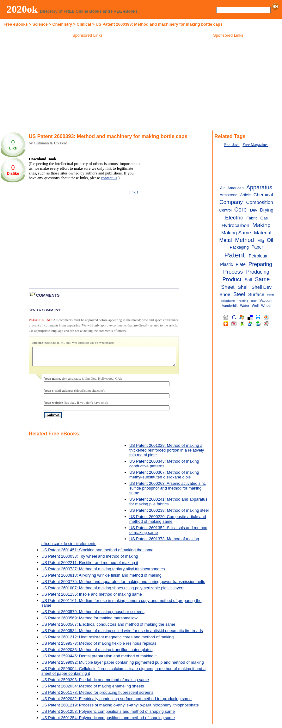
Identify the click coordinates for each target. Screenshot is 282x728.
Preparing (260, 264)
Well (255, 305)
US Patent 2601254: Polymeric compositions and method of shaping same (108, 721)
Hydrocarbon (235, 225)
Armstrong (228, 195)
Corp (240, 209)
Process (233, 272)
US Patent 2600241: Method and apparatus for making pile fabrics (168, 505)
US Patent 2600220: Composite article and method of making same (167, 523)
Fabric (252, 218)
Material (262, 232)
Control (225, 210)
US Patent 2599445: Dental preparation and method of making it (98, 659)
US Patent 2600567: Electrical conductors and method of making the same (108, 628)
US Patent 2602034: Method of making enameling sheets (92, 689)
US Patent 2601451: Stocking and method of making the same (97, 553)
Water (244, 305)
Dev (253, 210)
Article (245, 195)
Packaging (239, 247)
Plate (241, 264)
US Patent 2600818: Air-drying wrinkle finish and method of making (101, 579)
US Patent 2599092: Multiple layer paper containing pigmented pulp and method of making (122, 666)
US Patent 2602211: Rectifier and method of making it (89, 566)
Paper (257, 247)
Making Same (236, 232)
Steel (239, 294)
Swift (270, 295)
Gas (264, 218)
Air (222, 188)
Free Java (232, 144)
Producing (257, 272)
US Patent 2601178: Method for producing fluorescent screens (97, 696)
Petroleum (259, 256)
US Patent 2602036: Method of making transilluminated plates (96, 653)
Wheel (266, 305)
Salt (248, 279)
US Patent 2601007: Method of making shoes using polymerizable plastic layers (112, 591)
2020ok (22, 9)
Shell (243, 287)
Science (39, 24)
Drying (266, 209)
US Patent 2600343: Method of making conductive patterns (164, 467)
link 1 (134, 192)
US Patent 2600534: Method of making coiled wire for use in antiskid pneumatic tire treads (122, 634)
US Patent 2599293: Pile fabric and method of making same (95, 683)
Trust (253, 300)
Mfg (260, 240)
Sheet (228, 287)
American (235, 188)
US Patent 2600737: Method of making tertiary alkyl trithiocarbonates (103, 572)
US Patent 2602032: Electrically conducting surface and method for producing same (116, 702)
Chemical (263, 194)
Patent (234, 255)
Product (232, 279)
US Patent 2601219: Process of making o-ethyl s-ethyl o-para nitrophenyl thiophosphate (120, 708)
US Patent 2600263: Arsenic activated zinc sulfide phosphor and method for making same (167, 492)
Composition (259, 202)
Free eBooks (15, 24)
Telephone (228, 300)
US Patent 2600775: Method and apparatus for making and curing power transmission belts (123, 585)
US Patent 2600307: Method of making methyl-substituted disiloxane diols (164, 478)
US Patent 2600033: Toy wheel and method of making (89, 560)
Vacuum (266, 300)
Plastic (226, 264)
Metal (225, 240)
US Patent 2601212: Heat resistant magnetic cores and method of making (107, 640)
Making (261, 225)
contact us (109, 178)
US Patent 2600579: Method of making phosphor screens (92, 615)
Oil (270, 240)
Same (262, 279)
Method (244, 240)
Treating (242, 300)
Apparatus (259, 187)
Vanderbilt (229, 305)
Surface (256, 294)
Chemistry (62, 24)
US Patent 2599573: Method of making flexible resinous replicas (98, 647)
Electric (234, 217)
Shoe (224, 294)
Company (231, 202)
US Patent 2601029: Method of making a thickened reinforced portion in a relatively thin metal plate (166, 454)
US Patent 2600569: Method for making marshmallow (89, 621)
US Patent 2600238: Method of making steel (169, 514)
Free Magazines (255, 144)
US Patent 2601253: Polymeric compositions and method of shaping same (108, 715)
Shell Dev (262, 287)
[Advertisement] (87, 85)
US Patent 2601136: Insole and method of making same (91, 598)
